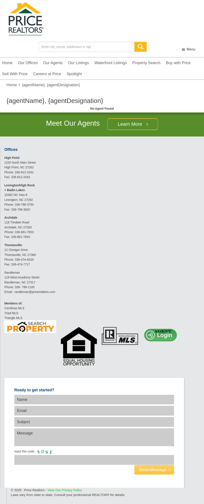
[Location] (88, 47)
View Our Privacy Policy (65, 490)
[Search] (140, 47)
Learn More (130, 124)
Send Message (155, 469)
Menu (191, 49)
